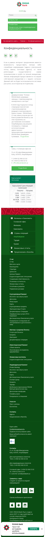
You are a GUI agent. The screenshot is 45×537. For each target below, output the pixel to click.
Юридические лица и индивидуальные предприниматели (22, 28)
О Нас (12, 262)
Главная (22, 41)
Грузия (16, 244)
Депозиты (13, 299)
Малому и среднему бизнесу (19, 330)
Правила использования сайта (20, 431)
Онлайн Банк (13, 24)
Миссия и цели (15, 264)
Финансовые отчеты (17, 284)
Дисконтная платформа (17, 391)
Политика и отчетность (17, 281)
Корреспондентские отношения (21, 276)
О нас (12, 259)
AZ (20, 11)
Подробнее (24, 136)
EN (22, 11)
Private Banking (15, 367)
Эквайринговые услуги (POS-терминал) (20, 315)
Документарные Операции (19, 311)
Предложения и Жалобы (18, 417)
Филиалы (17, 225)
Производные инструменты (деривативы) (19, 351)
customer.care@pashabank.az (20, 474)
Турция (16, 240)
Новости (13, 402)
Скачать (33, 529)
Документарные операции (19, 340)
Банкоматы (18, 229)
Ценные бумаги (15, 274)
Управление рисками (17, 289)
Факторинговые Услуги (18, 309)
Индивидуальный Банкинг (18, 365)
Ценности (13, 271)
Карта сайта (13, 427)
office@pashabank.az (20, 163)
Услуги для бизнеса (16, 332)
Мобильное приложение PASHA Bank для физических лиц (21, 388)
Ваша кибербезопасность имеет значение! (21, 435)
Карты (12, 304)
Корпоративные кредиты (18, 306)
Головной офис (20, 222)
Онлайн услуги (15, 394)
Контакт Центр (14, 380)
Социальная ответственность (19, 279)
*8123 (11, 459)
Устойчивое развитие (17, 286)
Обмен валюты (15, 347)
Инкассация (14, 301)
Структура (13, 269)
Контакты (13, 412)
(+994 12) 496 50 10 (18, 471)
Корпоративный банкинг (18, 294)
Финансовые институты (18, 357)
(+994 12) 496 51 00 (27, 469)
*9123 (11, 465)
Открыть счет (13, 20)
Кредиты (13, 335)
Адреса (12, 414)
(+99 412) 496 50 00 (21, 465)
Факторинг (13, 337)
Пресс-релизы (15, 404)
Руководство (14, 267)
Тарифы (12, 384)
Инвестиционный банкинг (19, 345)
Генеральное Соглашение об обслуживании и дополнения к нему (20, 322)
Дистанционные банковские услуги (22, 318)
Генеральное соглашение (18, 396)
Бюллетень (13, 406)
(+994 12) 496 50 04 (21, 459)
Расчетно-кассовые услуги (19, 297)
